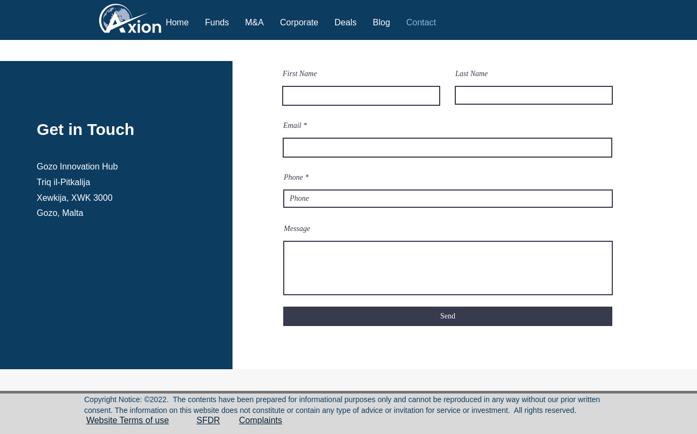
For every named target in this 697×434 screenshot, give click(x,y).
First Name (300, 74)
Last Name (471, 74)
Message (297, 229)
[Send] (447, 316)
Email (292, 126)
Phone (293, 177)
